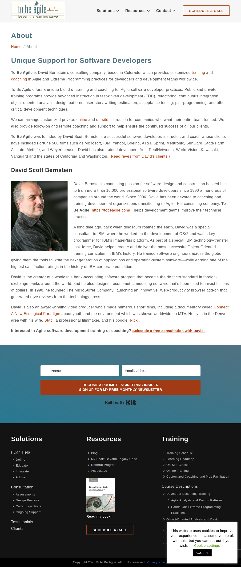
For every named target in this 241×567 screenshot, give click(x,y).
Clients (17, 529)
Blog (94, 453)
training (198, 73)
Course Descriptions (180, 486)
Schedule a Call (110, 530)
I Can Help (20, 452)
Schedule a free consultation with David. (168, 331)
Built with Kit (120, 402)
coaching (19, 79)
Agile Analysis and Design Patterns (197, 500)
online (81, 120)
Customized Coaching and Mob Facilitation (197, 476)
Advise (21, 477)
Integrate (22, 471)
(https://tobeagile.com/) (111, 210)
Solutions (105, 11)
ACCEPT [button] (202, 553)
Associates (99, 470)
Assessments (25, 494)
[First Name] (79, 370)
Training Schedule (179, 453)
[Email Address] (161, 370)
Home (16, 47)
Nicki (134, 320)
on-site (102, 120)
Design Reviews (27, 500)
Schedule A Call (206, 11)
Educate (22, 465)
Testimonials (22, 522)
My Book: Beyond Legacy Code (114, 459)
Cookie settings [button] (207, 545)
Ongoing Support (28, 512)
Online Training (177, 470)
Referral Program (103, 465)
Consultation (22, 487)
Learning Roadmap (180, 459)
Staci (48, 320)
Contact (163, 11)
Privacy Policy (157, 562)
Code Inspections (28, 506)
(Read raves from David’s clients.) (139, 156)
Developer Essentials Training (188, 493)
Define (20, 459)
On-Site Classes (178, 465)
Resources (135, 11)
